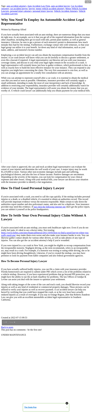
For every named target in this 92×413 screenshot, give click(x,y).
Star (12, 322)
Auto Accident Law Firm (38, 6)
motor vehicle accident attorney (50, 8)
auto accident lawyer (60, 6)
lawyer (32, 8)
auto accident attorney (16, 6)
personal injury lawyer (43, 11)
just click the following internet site (50, 207)
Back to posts (7, 327)
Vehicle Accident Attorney (66, 11)
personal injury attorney (20, 11)
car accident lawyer (19, 8)
